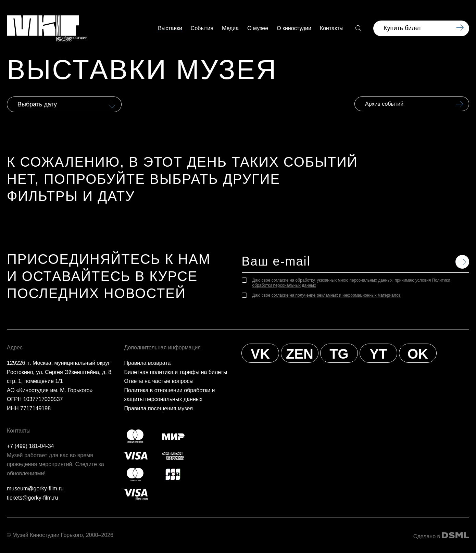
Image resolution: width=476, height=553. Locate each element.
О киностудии (294, 28)
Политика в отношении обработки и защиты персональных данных (169, 394)
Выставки (170, 28)
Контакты (331, 28)
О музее (257, 28)
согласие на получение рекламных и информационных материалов (336, 295)
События (202, 28)
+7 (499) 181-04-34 (30, 446)
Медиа (230, 28)
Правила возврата (147, 363)
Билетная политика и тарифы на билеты (175, 372)
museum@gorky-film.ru (35, 488)
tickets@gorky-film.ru (32, 498)
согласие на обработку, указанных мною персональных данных (332, 280)
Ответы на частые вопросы (159, 381)
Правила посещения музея (158, 408)
